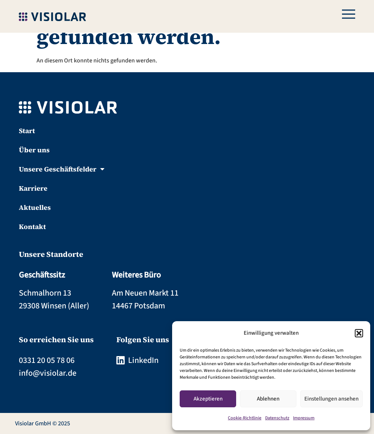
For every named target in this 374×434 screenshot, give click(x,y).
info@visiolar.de (47, 373)
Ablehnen (268, 399)
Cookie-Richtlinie (244, 418)
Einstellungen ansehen (331, 399)
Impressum (303, 418)
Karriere (33, 188)
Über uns (34, 150)
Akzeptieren (208, 399)
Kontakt (32, 226)
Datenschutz (277, 418)
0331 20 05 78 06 (47, 360)
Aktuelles (35, 207)
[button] (359, 333)
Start (27, 130)
